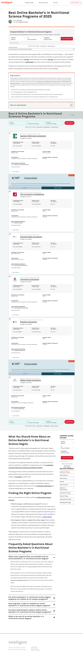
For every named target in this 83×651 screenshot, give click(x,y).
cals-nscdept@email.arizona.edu (21, 295)
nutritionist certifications (44, 464)
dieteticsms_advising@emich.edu (21, 152)
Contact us (36, 632)
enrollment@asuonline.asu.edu (20, 253)
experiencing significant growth (19, 558)
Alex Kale (20, 20)
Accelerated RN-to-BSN (65, 477)
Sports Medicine (64, 453)
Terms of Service (13, 640)
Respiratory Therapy (65, 449)
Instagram (11, 644)
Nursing (62, 459)
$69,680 (26, 60)
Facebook (11, 642)
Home (34, 626)
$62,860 (50, 60)
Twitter (10, 645)
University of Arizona (29, 267)
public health (29, 62)
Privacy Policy (12, 639)
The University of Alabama (32, 182)
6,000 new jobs (32, 544)
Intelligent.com (17, 637)
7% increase (18, 455)
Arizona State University (31, 224)
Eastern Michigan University (33, 123)
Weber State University (30, 368)
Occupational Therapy (65, 470)
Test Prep (55, 2)
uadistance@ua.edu (18, 210)
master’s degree (47, 495)
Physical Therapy (64, 473)
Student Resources (43, 2)
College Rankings (29, 2)
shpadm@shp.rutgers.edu (19, 338)
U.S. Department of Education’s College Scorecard (48, 81)
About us (35, 629)
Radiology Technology (65, 480)
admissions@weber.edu (19, 396)
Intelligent (6, 2)
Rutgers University (28, 309)
